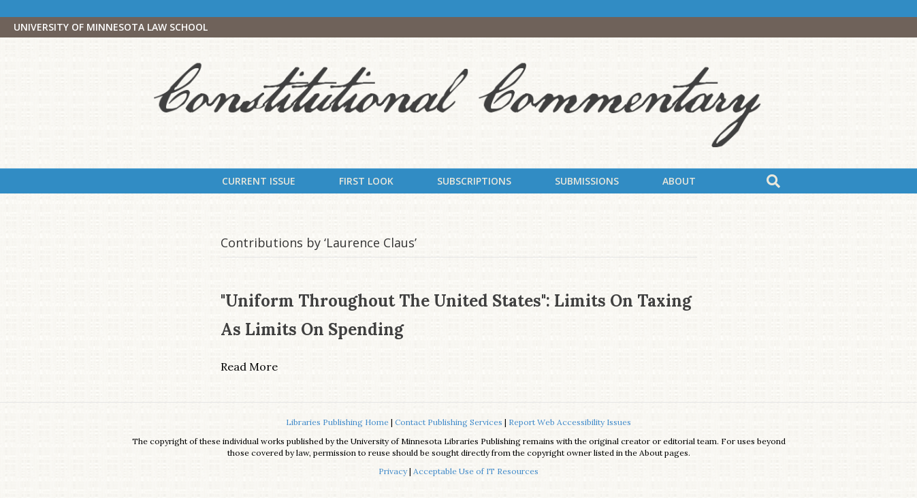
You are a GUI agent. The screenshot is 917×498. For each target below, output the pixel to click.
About (679, 180)
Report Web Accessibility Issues (570, 422)
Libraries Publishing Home (337, 422)
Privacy (393, 471)
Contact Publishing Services (448, 422)
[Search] (773, 181)
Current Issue (258, 180)
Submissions (587, 180)
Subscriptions (474, 180)
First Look (366, 180)
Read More (249, 366)
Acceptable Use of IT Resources (475, 471)
